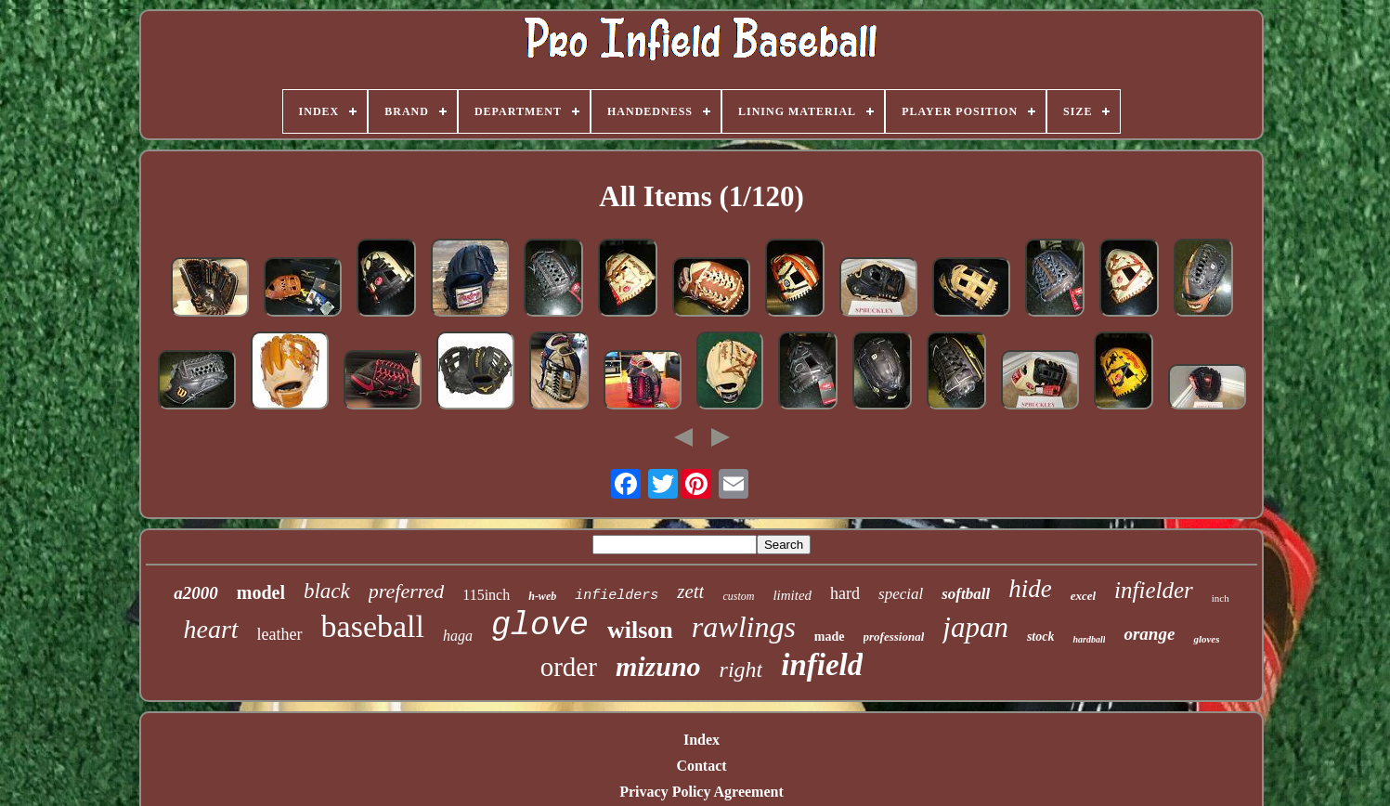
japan (975, 627)
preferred (406, 591)
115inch (486, 595)
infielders (616, 596)
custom (738, 596)
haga (458, 636)
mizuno (658, 666)
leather (280, 634)
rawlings (744, 627)
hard (845, 593)
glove (540, 625)
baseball (372, 626)
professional (894, 637)
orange (1149, 634)
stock (1041, 637)
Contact (701, 766)
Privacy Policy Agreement (701, 792)
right (741, 669)
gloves (1206, 638)
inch (1220, 598)
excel (1083, 596)
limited (792, 595)
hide (1030, 589)
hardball (1088, 639)
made (829, 637)
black (327, 591)
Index (701, 740)
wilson (640, 630)
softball (966, 594)
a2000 (196, 593)
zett (690, 591)
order (568, 667)
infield (822, 665)
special (900, 594)
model (261, 592)
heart (211, 629)
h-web (542, 596)
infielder (1153, 590)
